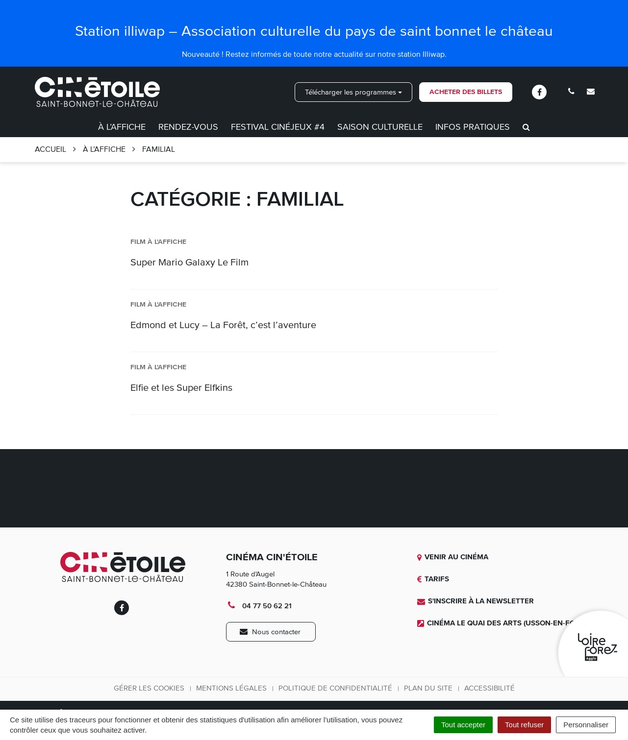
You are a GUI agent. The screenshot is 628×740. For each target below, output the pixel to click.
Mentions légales (231, 688)
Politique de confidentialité (335, 688)
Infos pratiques (472, 126)
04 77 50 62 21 (259, 605)
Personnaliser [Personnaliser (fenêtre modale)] (585, 724)
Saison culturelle (380, 126)
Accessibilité (489, 688)
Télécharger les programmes (353, 92)
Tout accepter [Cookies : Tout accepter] (463, 724)
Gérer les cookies (149, 688)
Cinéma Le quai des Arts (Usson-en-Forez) (504, 623)
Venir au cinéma (452, 556)
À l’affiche (122, 126)
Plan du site (428, 688)
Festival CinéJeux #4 (278, 126)
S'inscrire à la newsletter (475, 601)
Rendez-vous (188, 126)
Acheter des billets (465, 92)
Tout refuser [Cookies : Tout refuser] (524, 724)
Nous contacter (270, 631)
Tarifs (433, 578)
